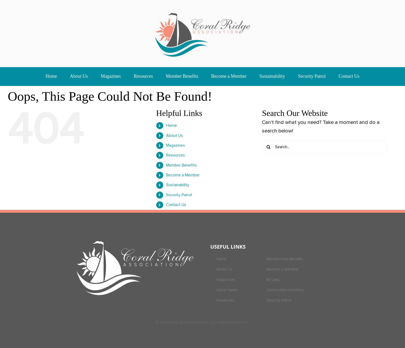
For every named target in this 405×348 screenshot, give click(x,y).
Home (171, 125)
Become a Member (183, 175)
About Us (174, 135)
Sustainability (177, 184)
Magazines (175, 145)
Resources (175, 155)
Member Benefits (181, 165)
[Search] (268, 146)
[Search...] (324, 146)
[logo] (203, 13)
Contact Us (176, 204)
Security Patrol (179, 194)
